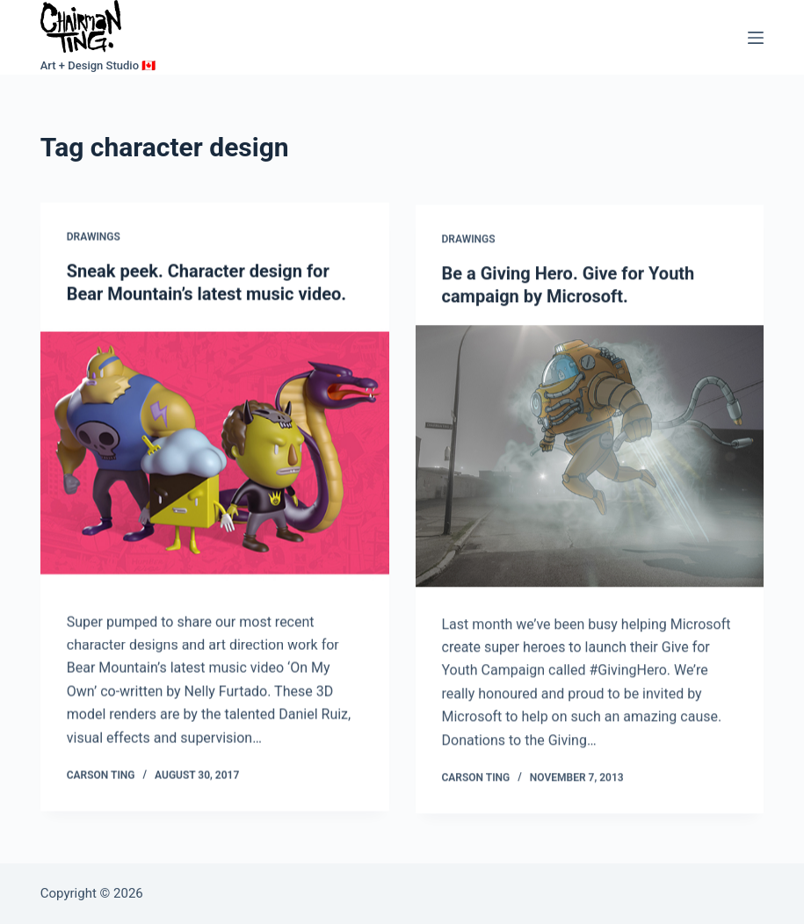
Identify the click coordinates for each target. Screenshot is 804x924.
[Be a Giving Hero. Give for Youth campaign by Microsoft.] (590, 459)
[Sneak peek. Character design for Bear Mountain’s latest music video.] (214, 455)
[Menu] (756, 38)
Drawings (93, 238)
